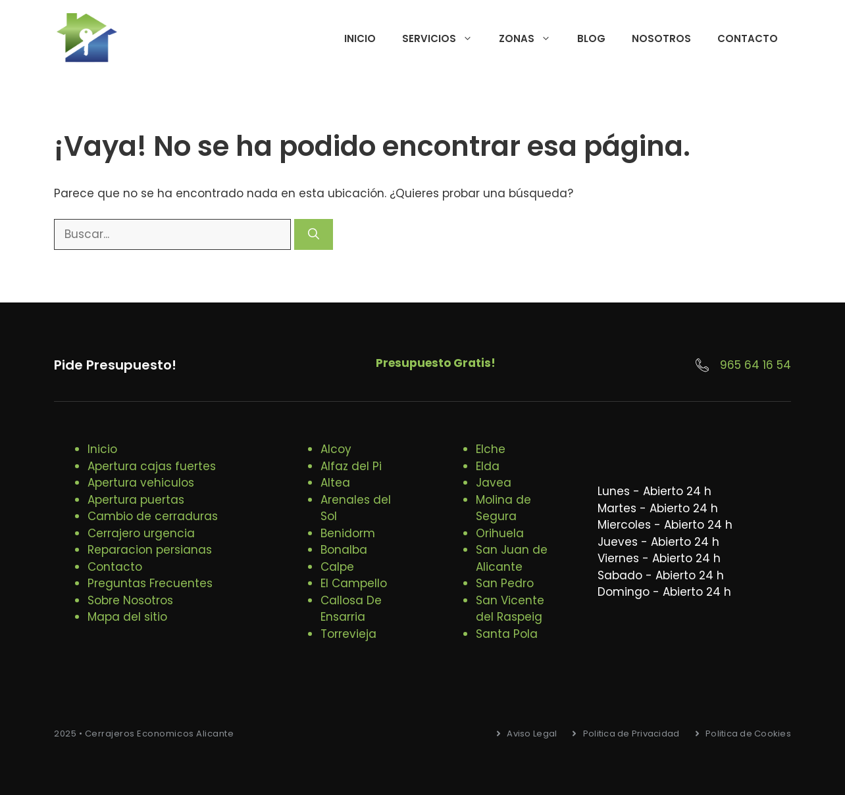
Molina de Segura (503, 508)
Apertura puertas (136, 500)
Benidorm (347, 533)
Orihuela (500, 533)
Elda (487, 466)
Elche (490, 449)
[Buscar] (313, 235)
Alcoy (335, 449)
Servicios (444, 39)
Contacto (747, 38)
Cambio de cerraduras (153, 516)
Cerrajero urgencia (141, 533)
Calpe (337, 567)
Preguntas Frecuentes (150, 583)
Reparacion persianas (150, 550)
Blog (591, 38)
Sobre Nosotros (130, 600)
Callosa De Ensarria (351, 608)
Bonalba (343, 550)
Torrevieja (348, 634)
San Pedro (505, 583)
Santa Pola (507, 634)
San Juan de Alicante (512, 558)
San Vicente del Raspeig (510, 608)
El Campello (353, 583)
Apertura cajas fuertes (152, 466)
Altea (335, 483)
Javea (493, 483)
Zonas (531, 39)
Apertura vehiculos (141, 483)
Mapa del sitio (127, 617)
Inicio (360, 38)
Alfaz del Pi (351, 466)
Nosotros (661, 38)
